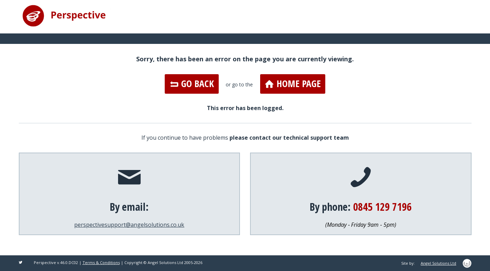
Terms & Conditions (101, 262)
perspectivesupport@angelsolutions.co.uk (129, 225)
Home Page (293, 84)
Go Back (191, 84)
